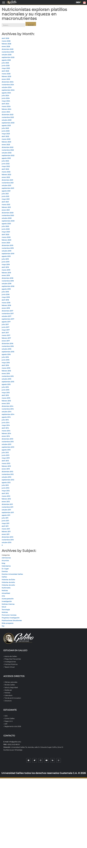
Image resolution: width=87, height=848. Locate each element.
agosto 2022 (6, 158)
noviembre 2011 (7, 507)
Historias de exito (8, 585)
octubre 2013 (6, 444)
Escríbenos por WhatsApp (12, 750)
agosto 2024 (6, 93)
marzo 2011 (6, 529)
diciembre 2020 (7, 213)
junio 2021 (5, 196)
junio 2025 (5, 65)
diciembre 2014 (7, 406)
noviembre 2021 (7, 183)
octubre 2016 (6, 349)
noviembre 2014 (8, 409)
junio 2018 (5, 294)
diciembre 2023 (7, 114)
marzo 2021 (6, 204)
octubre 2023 (6, 120)
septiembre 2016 (8, 352)
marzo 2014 (6, 431)
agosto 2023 (6, 125)
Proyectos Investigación (10, 618)
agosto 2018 (6, 289)
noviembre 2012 (7, 474)
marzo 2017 (6, 335)
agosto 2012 (6, 482)
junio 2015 (5, 390)
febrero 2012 (6, 499)
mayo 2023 (6, 134)
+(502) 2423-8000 (13, 744)
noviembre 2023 (8, 117)
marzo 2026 (6, 41)
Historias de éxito (8, 582)
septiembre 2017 (8, 319)
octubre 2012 (6, 477)
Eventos (5, 571)
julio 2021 (5, 194)
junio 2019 (5, 262)
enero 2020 (6, 243)
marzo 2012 (6, 496)
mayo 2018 (6, 297)
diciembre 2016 (7, 343)
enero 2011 (5, 534)
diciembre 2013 (7, 439)
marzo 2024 (6, 106)
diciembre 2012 (7, 471)
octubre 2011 (6, 510)
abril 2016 (5, 365)
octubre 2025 (6, 55)
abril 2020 (5, 234)
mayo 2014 (6, 425)
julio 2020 (5, 226)
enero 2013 (6, 469)
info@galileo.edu (15, 742)
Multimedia (6, 588)
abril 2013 (5, 461)
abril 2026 (5, 38)
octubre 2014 (6, 412)
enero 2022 (6, 177)
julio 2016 (5, 357)
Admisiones (6, 558)
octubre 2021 (6, 185)
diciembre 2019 (7, 245)
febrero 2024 (6, 109)
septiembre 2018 (8, 286)
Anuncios (5, 560)
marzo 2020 (6, 237)
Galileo (4, 577)
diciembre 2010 (7, 537)
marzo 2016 (6, 368)
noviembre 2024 (8, 85)
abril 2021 (5, 202)
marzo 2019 (6, 270)
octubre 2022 (6, 153)
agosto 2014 (6, 417)
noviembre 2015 (7, 376)
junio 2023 (5, 131)
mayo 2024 (6, 101)
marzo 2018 (6, 303)
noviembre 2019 (8, 248)
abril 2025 (5, 71)
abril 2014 (5, 428)
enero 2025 (6, 79)
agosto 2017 (6, 322)
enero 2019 (6, 275)
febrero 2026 (6, 44)
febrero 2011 (6, 531)
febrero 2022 (6, 174)
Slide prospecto (7, 623)
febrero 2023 (6, 142)
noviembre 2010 (8, 540)
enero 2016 (6, 373)
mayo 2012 (6, 491)
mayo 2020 (6, 232)
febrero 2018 (6, 305)
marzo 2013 (6, 463)
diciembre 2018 (7, 278)
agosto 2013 (6, 450)
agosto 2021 (6, 191)
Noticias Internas (8, 604)
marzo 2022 (6, 172)
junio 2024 (6, 98)
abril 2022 (5, 169)
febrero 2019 (6, 273)
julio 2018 (5, 292)
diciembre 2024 (7, 82)
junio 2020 (6, 229)
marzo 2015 (6, 398)
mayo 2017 (6, 330)
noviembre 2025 (8, 52)
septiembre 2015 (8, 382)
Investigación (7, 601)
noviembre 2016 (8, 346)
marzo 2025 (6, 74)
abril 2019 (5, 267)
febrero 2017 (6, 338)
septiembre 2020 (8, 221)
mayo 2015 (6, 392)
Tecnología (6, 609)
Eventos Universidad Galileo (12, 574)
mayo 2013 (6, 458)
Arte (3, 596)
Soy (3, 626)
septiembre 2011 (8, 512)
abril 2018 (5, 300)
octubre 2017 (6, 316)
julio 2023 (5, 128)
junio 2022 (5, 164)
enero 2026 (6, 46)
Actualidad (6, 593)
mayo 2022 (6, 166)
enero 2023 (6, 144)
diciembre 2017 (7, 311)
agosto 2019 (6, 256)
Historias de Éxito (8, 579)
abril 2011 (5, 526)
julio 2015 (5, 387)
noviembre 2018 (8, 281)
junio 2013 (5, 455)
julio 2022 (5, 161)
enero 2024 (6, 112)
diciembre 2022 (7, 147)
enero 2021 (6, 210)
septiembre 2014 (8, 414)
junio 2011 (5, 521)
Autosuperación (8, 599)
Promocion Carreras (9, 615)
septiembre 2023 (8, 123)
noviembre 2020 (8, 215)
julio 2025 (5, 63)
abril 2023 (5, 136)
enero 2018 (6, 308)
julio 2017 (5, 324)
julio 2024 (5, 95)
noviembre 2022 (8, 150)
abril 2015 (5, 395)
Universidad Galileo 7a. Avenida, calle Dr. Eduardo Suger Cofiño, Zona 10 (37, 747)
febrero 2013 (6, 466)
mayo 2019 (6, 264)
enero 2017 (6, 341)
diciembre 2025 (7, 49)
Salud (4, 607)
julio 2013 (5, 452)
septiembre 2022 (8, 155)
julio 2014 (5, 420)
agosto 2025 (6, 60)
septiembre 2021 (8, 188)
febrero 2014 (6, 433)
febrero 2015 (6, 401)
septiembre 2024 (8, 90)
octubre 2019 (6, 251)
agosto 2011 (6, 515)
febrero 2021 (6, 207)
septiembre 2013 (8, 447)
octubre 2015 (6, 379)
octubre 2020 (7, 218)
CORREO (86, 2)
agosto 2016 (6, 354)
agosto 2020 (6, 223)
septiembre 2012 (8, 480)
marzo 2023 (6, 139)
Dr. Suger (5, 569)
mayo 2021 (6, 199)
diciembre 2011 (7, 504)
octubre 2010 (6, 542)
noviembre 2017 (8, 313)
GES (78, 2)
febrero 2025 (6, 76)
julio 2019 (5, 259)
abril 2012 (5, 493)
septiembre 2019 (8, 253)
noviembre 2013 (7, 442)
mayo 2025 (6, 68)
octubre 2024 (7, 87)
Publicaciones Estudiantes (12, 620)
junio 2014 (5, 422)
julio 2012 (5, 485)
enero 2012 (6, 501)
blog (3, 563)
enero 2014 (6, 436)
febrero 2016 (6, 371)
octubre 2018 (6, 283)
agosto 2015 (6, 384)
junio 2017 (5, 327)
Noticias (5, 590)
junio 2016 (5, 360)
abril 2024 (5, 104)
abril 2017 (5, 332)
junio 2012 (5, 488)
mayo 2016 (6, 362)
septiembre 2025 (8, 57)
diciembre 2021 (7, 180)
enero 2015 (6, 403)
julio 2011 (5, 518)
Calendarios (6, 566)
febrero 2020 (6, 240)
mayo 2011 (5, 523)
